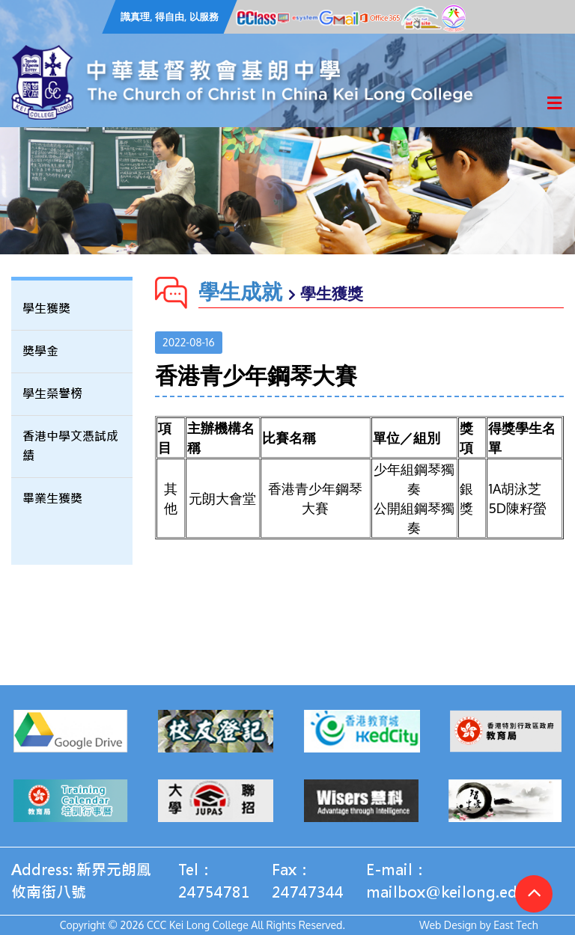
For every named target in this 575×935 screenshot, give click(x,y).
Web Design (448, 925)
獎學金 (40, 351)
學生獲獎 (46, 308)
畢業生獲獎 (52, 498)
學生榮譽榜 (52, 394)
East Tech (515, 925)
